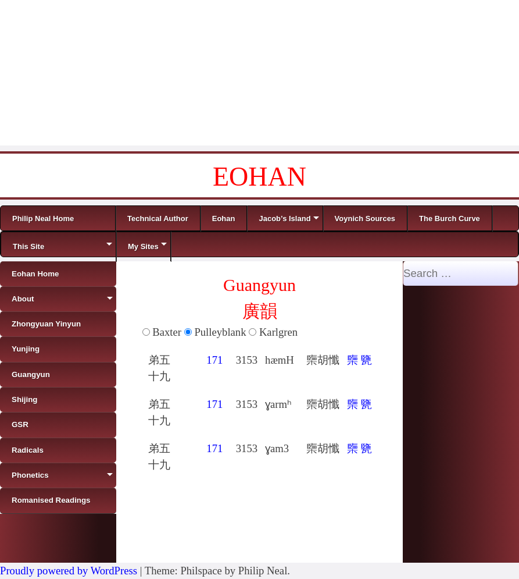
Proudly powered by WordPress (68, 570)
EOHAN (259, 176)
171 (214, 360)
